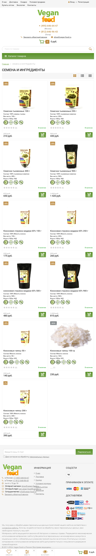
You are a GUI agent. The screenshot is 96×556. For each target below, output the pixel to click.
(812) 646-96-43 (49, 31)
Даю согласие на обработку (26, 457)
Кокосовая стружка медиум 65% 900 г (69, 291)
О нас (4, 2)
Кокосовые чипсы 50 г (14, 350)
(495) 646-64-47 (49, 25)
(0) (10, 128)
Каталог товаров (15, 56)
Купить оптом (8, 5)
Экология (21, 5)
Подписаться (84, 452)
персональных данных (39, 457)
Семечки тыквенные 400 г (16, 171)
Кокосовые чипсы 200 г (15, 410)
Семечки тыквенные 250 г (63, 111)
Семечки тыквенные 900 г (63, 171)
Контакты (31, 5)
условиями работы (10, 528)
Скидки (23, 2)
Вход (71, 2)
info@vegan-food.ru (28, 492)
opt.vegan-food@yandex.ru (30, 489)
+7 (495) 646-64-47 (21, 478)
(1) (52, 368)
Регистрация (83, 2)
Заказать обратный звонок (35, 37)
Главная (5, 64)
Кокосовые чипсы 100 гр (62, 350)
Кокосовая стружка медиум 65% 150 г (22, 231)
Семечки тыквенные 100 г (16, 111)
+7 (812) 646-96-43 (21, 481)
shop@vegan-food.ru (62, 37)
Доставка (13, 2)
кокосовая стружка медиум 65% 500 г (22, 291)
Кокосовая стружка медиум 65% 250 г (69, 231)
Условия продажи (37, 2)
